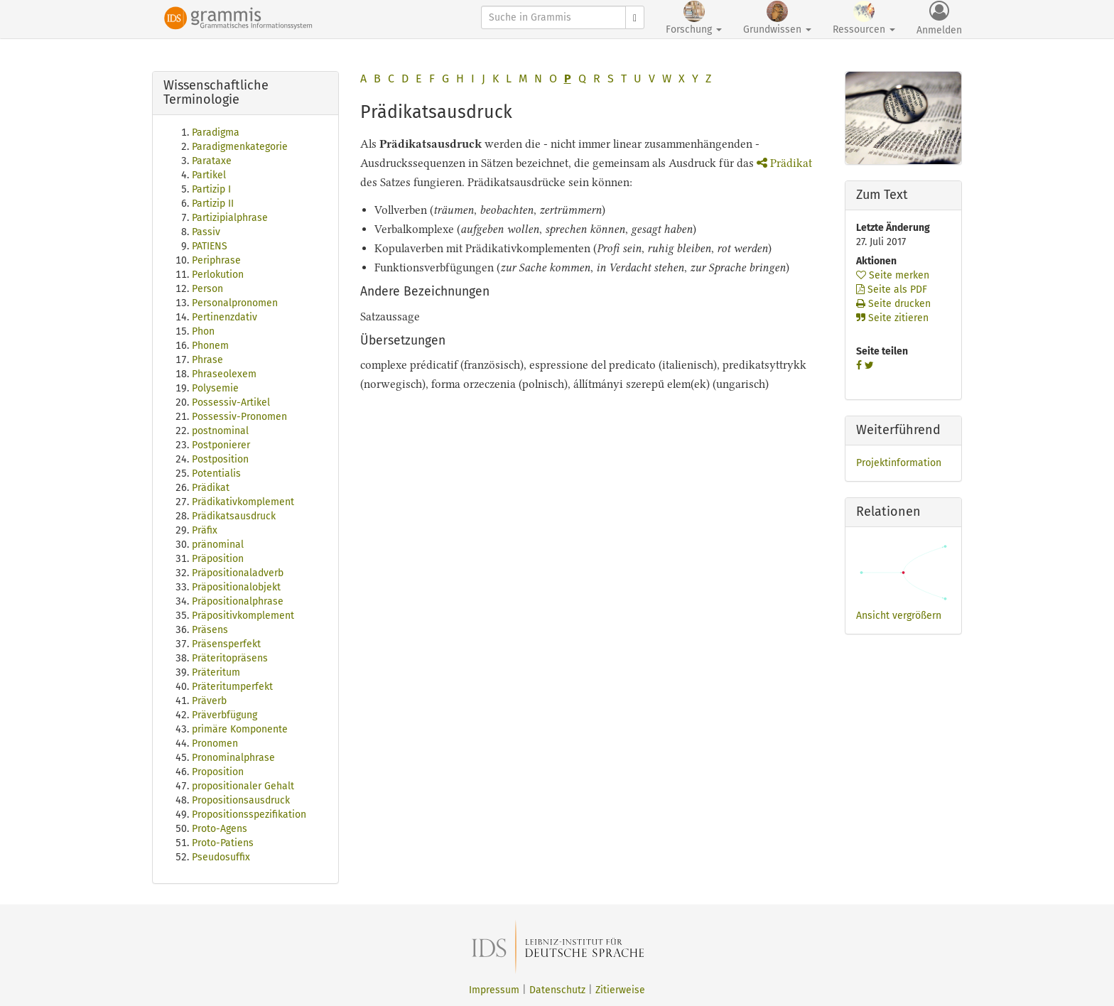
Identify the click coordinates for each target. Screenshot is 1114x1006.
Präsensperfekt (226, 644)
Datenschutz (557, 990)
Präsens (210, 630)
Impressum (494, 990)
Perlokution (218, 275)
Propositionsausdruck (241, 800)
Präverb (209, 701)
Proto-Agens (219, 829)
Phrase (207, 360)
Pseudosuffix (221, 857)
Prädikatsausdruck (234, 516)
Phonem (210, 346)
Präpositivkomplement (243, 616)
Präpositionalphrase (237, 601)
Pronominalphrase (233, 758)
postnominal (220, 431)
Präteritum (216, 672)
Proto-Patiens (223, 843)
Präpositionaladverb (237, 573)
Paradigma (215, 132)
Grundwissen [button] (777, 18)
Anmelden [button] (939, 18)
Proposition (218, 772)
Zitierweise (620, 990)
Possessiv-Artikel (231, 402)
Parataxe (212, 161)
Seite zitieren (892, 318)
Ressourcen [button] (864, 18)
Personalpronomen (235, 303)
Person (207, 289)
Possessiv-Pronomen (239, 417)
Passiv (206, 232)
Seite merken (892, 275)
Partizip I (211, 189)
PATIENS (209, 246)
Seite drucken (893, 304)
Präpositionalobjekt (236, 587)
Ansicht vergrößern (898, 616)
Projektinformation (898, 463)
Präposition (218, 559)
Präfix (204, 530)
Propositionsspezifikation (249, 814)
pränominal (218, 545)
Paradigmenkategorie (240, 147)
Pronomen (215, 743)
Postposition (220, 459)
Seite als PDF (891, 289)
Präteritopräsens (230, 658)
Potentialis (216, 473)
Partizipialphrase (230, 218)
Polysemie (215, 388)
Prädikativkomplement (243, 502)
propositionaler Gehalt (243, 786)
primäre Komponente (240, 729)
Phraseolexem (224, 374)
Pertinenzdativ (224, 317)
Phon (203, 331)
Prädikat (210, 488)
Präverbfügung (224, 715)
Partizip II (213, 204)
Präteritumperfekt (232, 687)
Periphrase (216, 260)
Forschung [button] (694, 18)
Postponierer (221, 445)
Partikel (209, 175)
